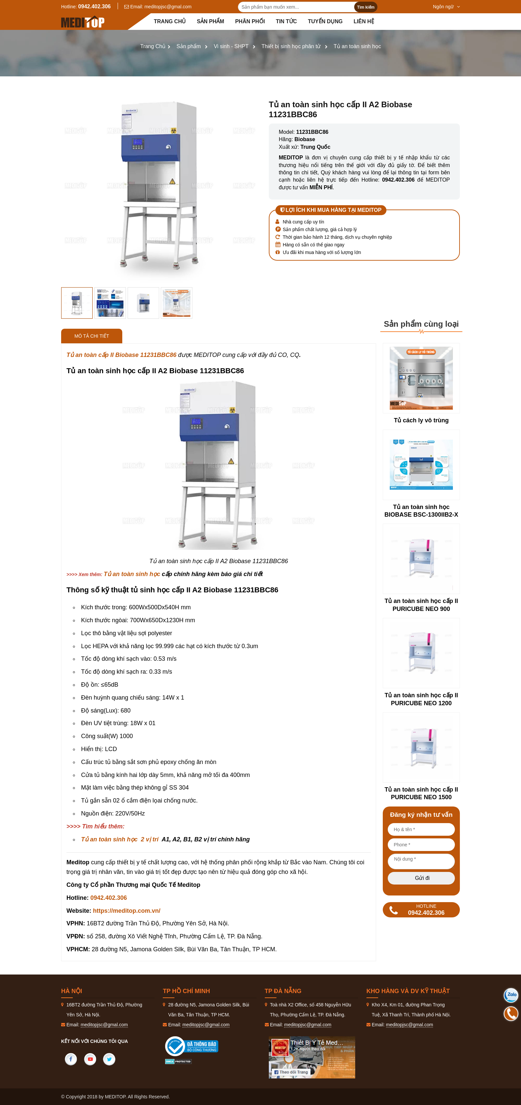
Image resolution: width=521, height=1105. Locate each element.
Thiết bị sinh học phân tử (291, 46)
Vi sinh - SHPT (231, 46)
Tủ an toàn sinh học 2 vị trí (119, 839)
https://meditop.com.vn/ (126, 910)
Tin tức (286, 21)
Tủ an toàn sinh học (357, 46)
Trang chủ (170, 21)
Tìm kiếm (365, 7)
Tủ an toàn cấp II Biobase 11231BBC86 (121, 355)
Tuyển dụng (325, 21)
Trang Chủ (152, 46)
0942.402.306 (94, 6)
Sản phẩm (210, 21)
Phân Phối (250, 21)
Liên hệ (364, 21)
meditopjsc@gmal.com (168, 6)
